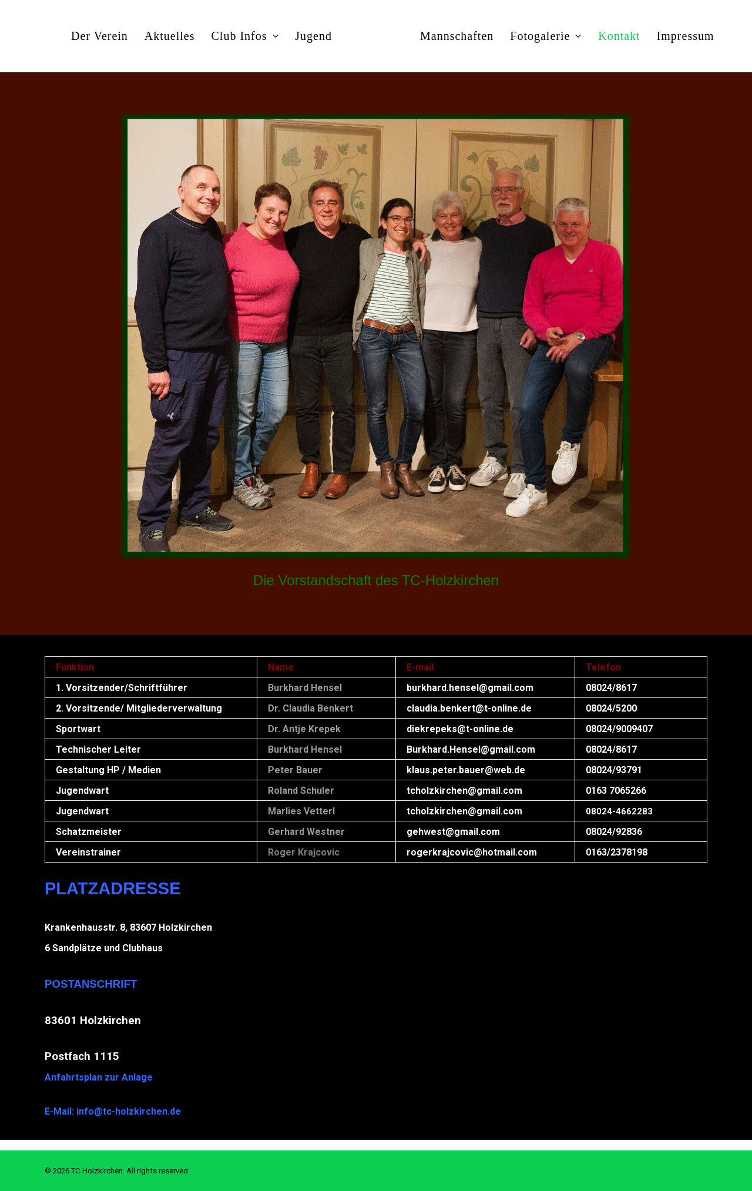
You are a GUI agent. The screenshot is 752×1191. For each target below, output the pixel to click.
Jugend (313, 35)
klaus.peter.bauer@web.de (466, 770)
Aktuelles (170, 35)
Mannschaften (457, 35)
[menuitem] (99, 36)
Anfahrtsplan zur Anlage (99, 1077)
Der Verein (99, 35)
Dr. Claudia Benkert (310, 708)
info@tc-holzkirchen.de (128, 1111)
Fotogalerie (546, 35)
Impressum (685, 35)
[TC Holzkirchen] (376, 36)
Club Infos (245, 35)
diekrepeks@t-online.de (460, 728)
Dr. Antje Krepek (304, 728)
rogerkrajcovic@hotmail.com (472, 852)
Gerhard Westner (306, 831)
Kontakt (619, 35)
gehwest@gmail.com (453, 831)
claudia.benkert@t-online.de (469, 708)
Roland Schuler (301, 790)
